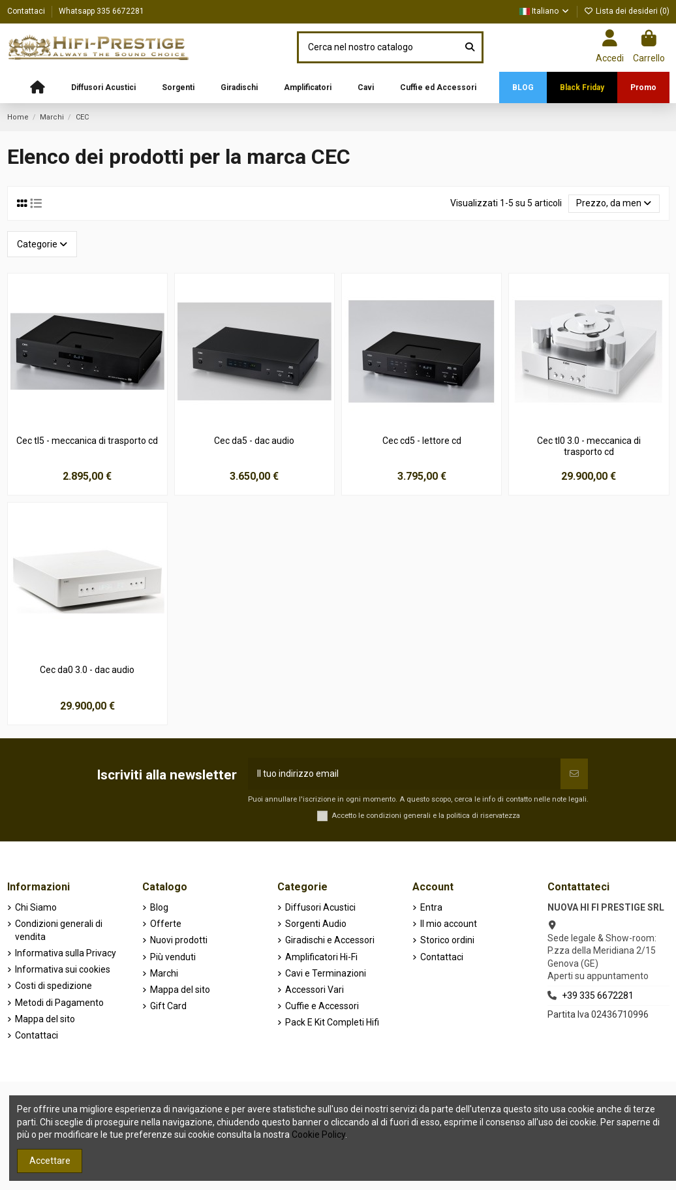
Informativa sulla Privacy (65, 953)
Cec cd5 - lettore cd (421, 440)
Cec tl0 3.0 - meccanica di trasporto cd (589, 446)
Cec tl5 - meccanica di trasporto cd (87, 440)
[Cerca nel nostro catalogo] (470, 47)
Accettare (49, 1160)
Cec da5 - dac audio (254, 440)
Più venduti (173, 957)
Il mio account (448, 923)
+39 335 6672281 (598, 995)
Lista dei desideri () (626, 11)
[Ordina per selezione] (613, 204)
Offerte (165, 923)
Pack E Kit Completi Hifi (332, 1022)
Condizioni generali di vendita (58, 930)
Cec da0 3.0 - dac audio (87, 670)
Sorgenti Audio (315, 923)
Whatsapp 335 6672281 (101, 11)
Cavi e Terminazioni (325, 973)
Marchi (164, 973)
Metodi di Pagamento (59, 1002)
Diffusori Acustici (320, 907)
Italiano (544, 11)
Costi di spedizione (53, 985)
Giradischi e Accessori (330, 940)
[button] (103, 87)
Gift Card (168, 1006)
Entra (431, 907)
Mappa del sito (45, 1019)
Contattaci (27, 11)
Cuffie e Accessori (322, 1006)
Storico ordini (447, 940)
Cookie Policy (318, 1134)
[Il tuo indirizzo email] (404, 774)
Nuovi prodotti (178, 940)
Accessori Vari (314, 989)
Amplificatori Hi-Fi (321, 957)
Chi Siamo (36, 907)
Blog (159, 907)
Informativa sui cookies (62, 969)
